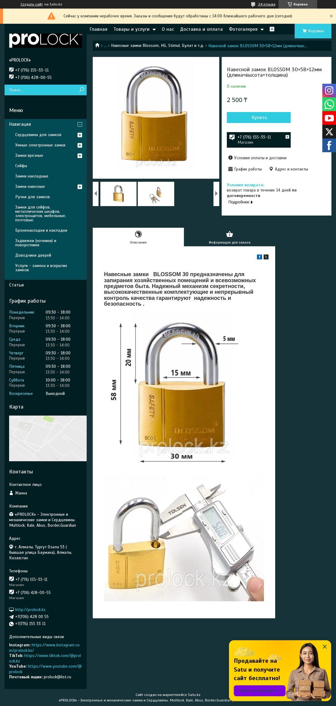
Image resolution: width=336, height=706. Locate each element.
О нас (168, 29)
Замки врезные (29, 155)
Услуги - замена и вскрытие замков (41, 267)
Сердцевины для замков (38, 134)
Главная (98, 29)
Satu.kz (194, 695)
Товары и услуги (131, 29)
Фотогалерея (243, 29)
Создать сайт (32, 4)
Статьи (16, 285)
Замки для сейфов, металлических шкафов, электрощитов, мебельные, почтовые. (40, 214)
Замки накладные (31, 176)
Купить (259, 117)
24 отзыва (266, 4)
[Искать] (81, 90)
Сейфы (21, 165)
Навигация (20, 124)
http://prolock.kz (30, 609)
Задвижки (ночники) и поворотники (35, 243)
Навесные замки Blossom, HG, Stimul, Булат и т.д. (157, 45)
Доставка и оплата (201, 29)
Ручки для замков (32, 196)
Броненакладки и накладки (41, 230)
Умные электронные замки (40, 145)
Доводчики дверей (33, 255)
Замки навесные (30, 186)
